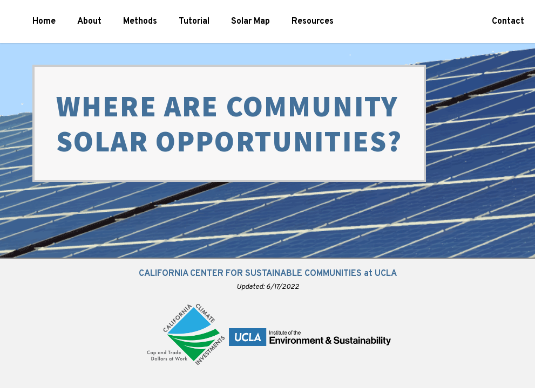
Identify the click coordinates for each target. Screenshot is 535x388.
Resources (313, 21)
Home (44, 21)
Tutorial (194, 21)
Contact (508, 21)
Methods (140, 21)
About (89, 21)
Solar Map (250, 21)
